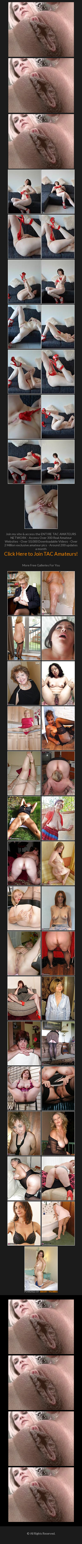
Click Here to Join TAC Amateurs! (41, 554)
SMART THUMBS (49, 1292)
